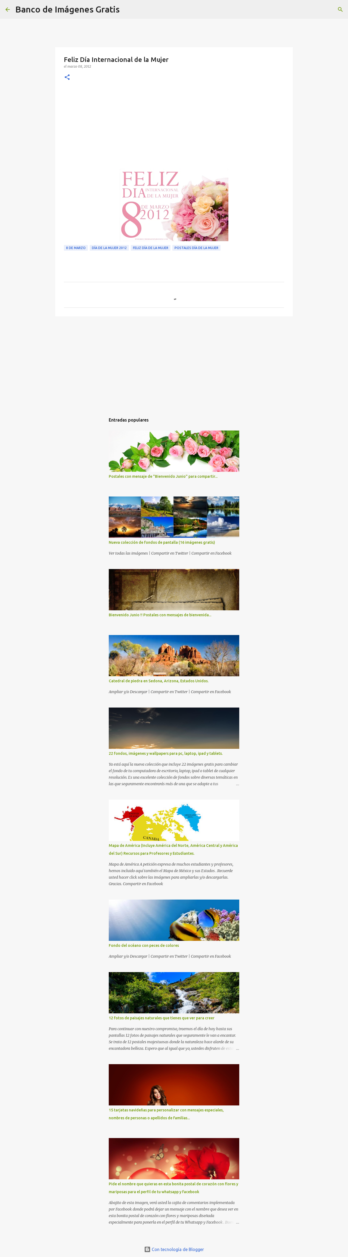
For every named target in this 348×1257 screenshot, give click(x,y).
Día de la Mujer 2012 (109, 248)
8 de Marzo (76, 248)
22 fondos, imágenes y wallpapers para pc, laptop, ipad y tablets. (166, 753)
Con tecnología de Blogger (174, 1249)
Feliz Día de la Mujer (150, 248)
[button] (67, 77)
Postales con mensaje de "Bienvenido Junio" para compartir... (163, 476)
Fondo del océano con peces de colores (144, 945)
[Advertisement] (174, 128)
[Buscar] (127, 9)
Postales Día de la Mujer (196, 248)
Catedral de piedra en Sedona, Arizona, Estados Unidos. (159, 681)
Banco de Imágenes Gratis (67, 9)
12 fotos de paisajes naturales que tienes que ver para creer (162, 1018)
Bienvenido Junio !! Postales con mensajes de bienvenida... (160, 615)
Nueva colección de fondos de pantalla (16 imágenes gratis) (162, 542)
